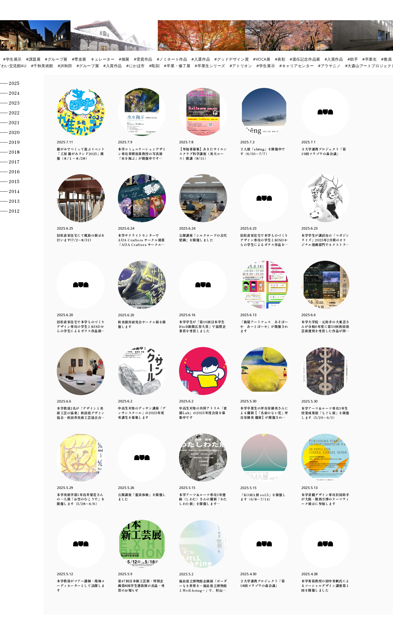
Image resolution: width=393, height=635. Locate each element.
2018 (14, 152)
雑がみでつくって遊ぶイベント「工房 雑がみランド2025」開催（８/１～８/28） (81, 154)
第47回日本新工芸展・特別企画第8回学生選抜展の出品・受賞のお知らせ (141, 591)
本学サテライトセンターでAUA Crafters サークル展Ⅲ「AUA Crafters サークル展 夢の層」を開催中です (141, 242)
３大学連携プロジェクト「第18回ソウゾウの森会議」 (262, 585)
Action (314, 13)
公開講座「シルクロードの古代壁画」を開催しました (203, 237)
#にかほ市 (139, 66)
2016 (14, 171)
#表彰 (286, 59)
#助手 (358, 59)
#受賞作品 (148, 59)
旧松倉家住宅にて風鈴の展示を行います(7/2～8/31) (81, 237)
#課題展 (39, 59)
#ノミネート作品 (177, 59)
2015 (14, 181)
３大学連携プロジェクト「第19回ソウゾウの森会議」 (323, 151)
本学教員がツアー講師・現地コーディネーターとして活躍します (81, 590)
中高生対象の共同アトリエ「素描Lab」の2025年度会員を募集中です (203, 417)
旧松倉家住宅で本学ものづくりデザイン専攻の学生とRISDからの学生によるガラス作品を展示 (264, 242)
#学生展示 (18, 59)
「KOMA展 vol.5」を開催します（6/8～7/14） (263, 502)
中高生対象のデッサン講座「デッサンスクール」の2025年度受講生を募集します (142, 415)
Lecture (293, 13)
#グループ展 (61, 59)
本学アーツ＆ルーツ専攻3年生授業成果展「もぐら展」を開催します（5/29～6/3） (325, 418)
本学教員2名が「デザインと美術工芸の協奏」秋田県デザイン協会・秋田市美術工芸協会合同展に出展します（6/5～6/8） (81, 420)
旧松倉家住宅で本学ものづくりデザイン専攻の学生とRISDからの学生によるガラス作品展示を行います (81, 334)
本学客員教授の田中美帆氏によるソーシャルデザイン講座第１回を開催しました (325, 590)
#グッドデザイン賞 (237, 59)
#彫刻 (158, 66)
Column (335, 13)
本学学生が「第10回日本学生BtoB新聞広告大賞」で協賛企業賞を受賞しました (202, 329)
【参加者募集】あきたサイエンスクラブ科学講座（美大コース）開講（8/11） (203, 154)
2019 (14, 142)
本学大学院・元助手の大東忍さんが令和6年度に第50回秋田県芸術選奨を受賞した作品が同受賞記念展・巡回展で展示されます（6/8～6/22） (325, 336)
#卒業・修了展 (180, 66)
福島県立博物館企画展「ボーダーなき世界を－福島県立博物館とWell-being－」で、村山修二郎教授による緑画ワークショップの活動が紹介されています (203, 595)
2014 (14, 191)
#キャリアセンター (300, 66)
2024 (14, 93)
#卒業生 (375, 59)
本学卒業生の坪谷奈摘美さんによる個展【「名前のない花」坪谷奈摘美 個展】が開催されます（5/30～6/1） (264, 420)
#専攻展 (85, 59)
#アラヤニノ (332, 66)
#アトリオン (244, 66)
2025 (14, 83)
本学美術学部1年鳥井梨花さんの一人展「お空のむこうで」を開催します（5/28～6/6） (81, 501)
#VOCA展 (267, 59)
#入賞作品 (339, 59)
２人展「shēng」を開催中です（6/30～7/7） (262, 151)
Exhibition (247, 13)
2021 (14, 122)
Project (271, 13)
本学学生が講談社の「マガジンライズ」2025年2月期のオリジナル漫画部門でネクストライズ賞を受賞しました (325, 242)
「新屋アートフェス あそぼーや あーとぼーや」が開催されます (264, 330)
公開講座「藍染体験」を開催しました (142, 501)
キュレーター (108, 59)
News (354, 13)
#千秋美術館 (45, 66)
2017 (14, 161)
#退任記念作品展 (310, 59)
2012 (14, 210)
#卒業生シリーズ (213, 66)
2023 (14, 102)
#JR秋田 (68, 66)
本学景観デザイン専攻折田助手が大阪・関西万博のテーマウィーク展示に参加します (325, 501)
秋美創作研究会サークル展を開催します (142, 329)
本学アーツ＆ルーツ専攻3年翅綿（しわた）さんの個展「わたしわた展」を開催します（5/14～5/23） (203, 506)
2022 (14, 112)
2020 (14, 132)
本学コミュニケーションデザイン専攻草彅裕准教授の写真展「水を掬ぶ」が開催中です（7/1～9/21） (142, 156)
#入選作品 (206, 59)
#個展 (129, 59)
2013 (14, 201)
